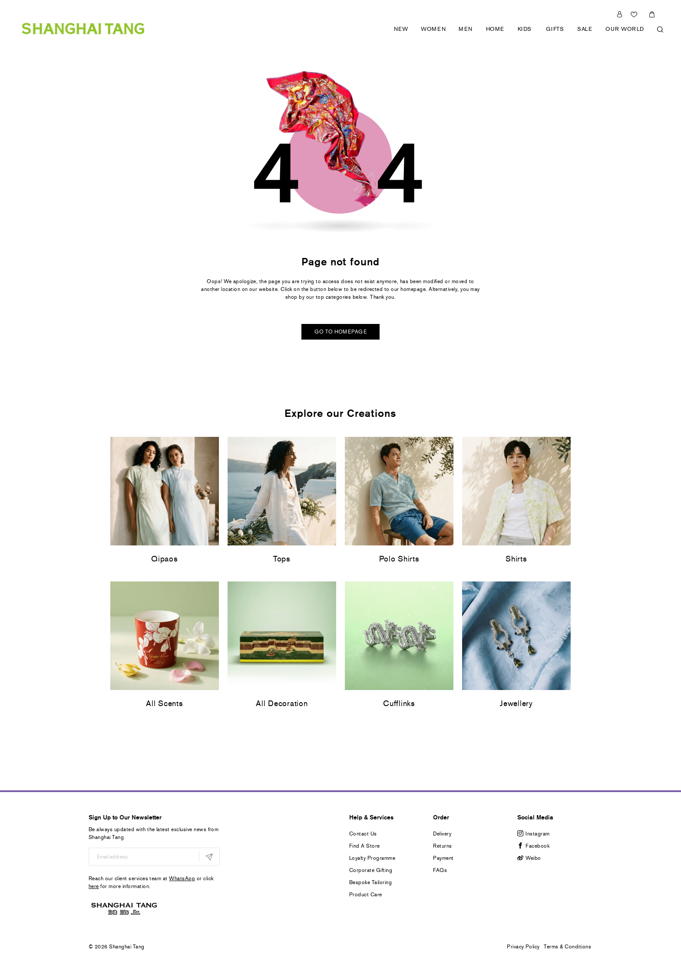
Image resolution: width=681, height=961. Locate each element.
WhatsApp (182, 878)
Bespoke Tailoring (370, 882)
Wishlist (635, 13)
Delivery (442, 834)
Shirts (516, 559)
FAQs (440, 870)
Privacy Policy (523, 947)
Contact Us (363, 834)
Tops (282, 559)
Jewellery (516, 703)
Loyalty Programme (372, 858)
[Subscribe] (209, 856)
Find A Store (364, 846)
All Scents (164, 703)
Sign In (619, 13)
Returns (442, 846)
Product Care (365, 895)
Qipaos (164, 559)
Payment (443, 858)
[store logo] (83, 22)
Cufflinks (399, 703)
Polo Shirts (399, 559)
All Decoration (281, 703)
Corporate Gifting (370, 870)
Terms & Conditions (567, 947)
